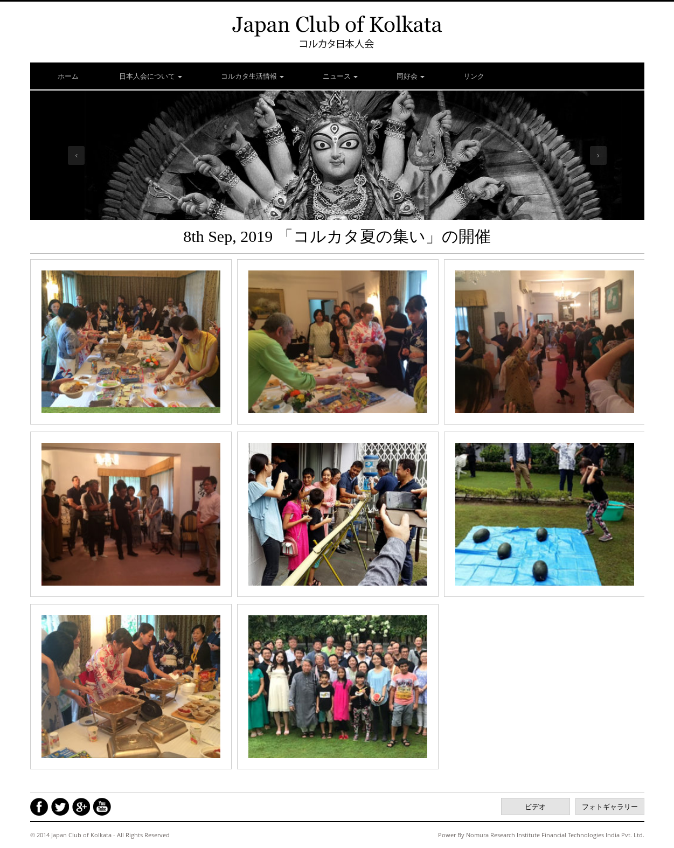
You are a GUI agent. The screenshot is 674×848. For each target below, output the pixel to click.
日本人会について (149, 76)
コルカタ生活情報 (252, 76)
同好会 (411, 76)
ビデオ (535, 806)
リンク (473, 76)
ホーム (68, 76)
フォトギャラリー (610, 806)
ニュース (340, 76)
